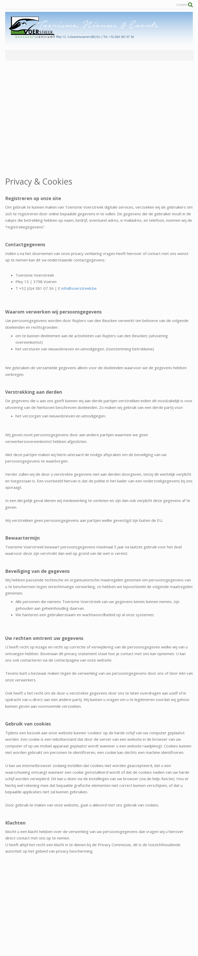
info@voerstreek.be (79, 288)
